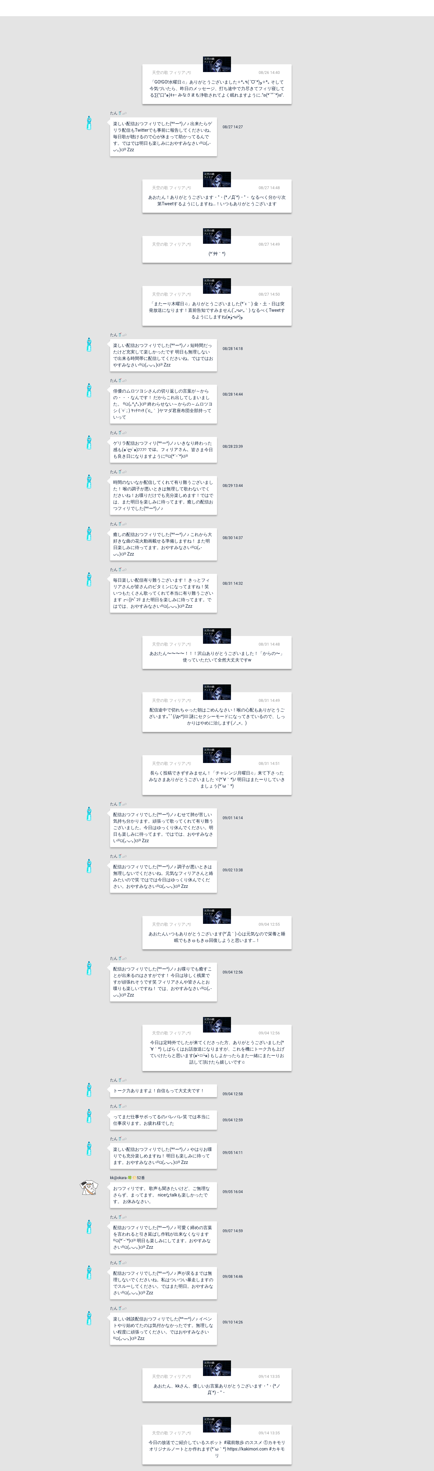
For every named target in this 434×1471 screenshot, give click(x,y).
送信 (280, 1456)
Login (421, 7)
